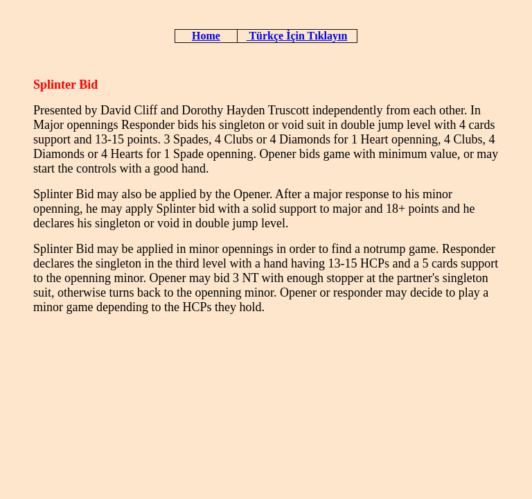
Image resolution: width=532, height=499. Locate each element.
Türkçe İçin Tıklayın (297, 36)
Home (206, 36)
